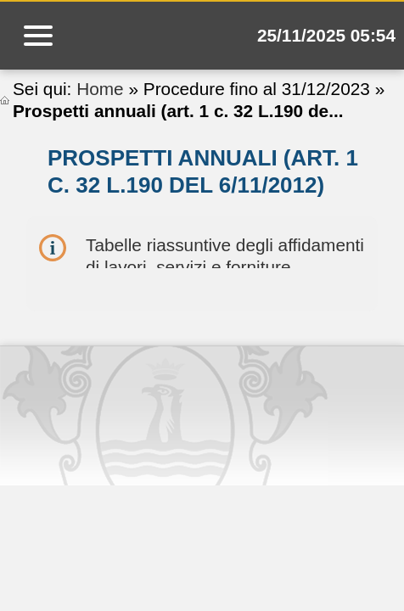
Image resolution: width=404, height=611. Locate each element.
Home (99, 88)
